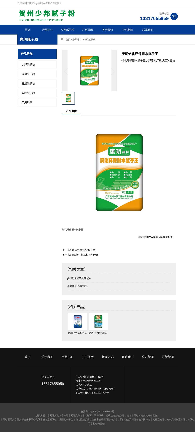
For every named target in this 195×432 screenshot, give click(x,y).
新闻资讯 (108, 357)
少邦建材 (77, 39)
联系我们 (147, 29)
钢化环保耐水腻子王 (72, 229)
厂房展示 (87, 29)
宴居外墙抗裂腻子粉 (84, 250)
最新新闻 (168, 357)
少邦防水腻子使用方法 (79, 278)
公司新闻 (148, 357)
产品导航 (27, 54)
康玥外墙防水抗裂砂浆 (85, 254)
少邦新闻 (127, 29)
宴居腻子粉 (28, 83)
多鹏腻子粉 (28, 93)
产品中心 (47, 29)
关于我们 (107, 29)
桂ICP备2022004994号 (97, 392)
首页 (27, 29)
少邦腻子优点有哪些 (77, 286)
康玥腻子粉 (28, 74)
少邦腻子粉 (67, 29)
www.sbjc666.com (158, 237)
